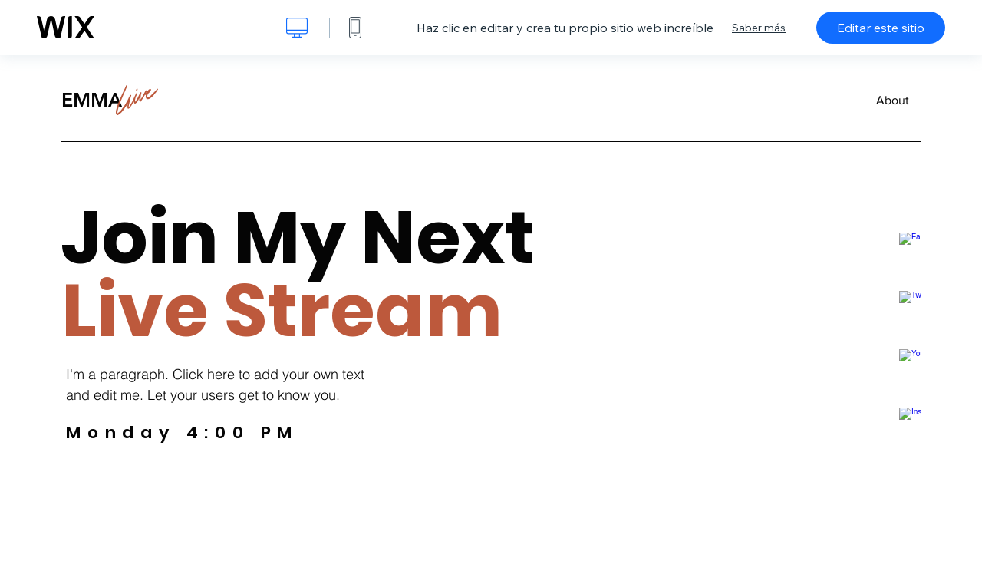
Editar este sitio (880, 27)
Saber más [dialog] (759, 28)
